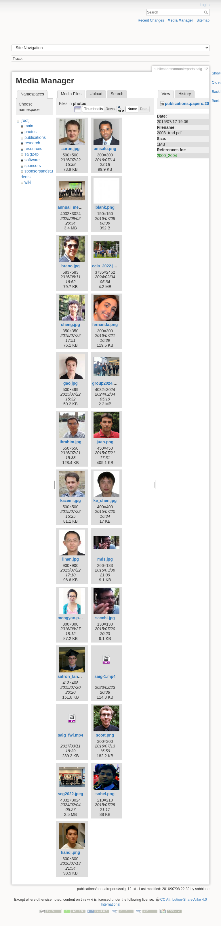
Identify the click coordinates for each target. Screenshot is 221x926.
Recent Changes (151, 20)
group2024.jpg (106, 383)
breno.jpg (70, 266)
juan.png (105, 442)
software (32, 160)
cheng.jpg (70, 324)
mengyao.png (71, 618)
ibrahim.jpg (70, 442)
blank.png (105, 207)
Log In (204, 5)
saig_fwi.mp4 (70, 735)
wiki (27, 182)
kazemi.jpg (70, 500)
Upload (96, 93)
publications (35, 137)
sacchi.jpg (105, 618)
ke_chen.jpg (105, 500)
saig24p (31, 154)
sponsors (32, 165)
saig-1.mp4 (104, 676)
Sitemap (203, 20)
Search (206, 12)
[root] (25, 120)
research (32, 143)
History (184, 93)
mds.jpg (105, 559)
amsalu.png (105, 148)
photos (30, 131)
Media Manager (180, 20)
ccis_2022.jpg (105, 266)
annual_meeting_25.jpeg (81, 207)
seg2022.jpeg (70, 793)
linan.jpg (70, 559)
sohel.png (105, 793)
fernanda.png (105, 324)
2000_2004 (167, 155)
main (28, 126)
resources (33, 148)
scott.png (105, 735)
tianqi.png (70, 852)
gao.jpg (70, 383)
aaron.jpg (70, 148)
